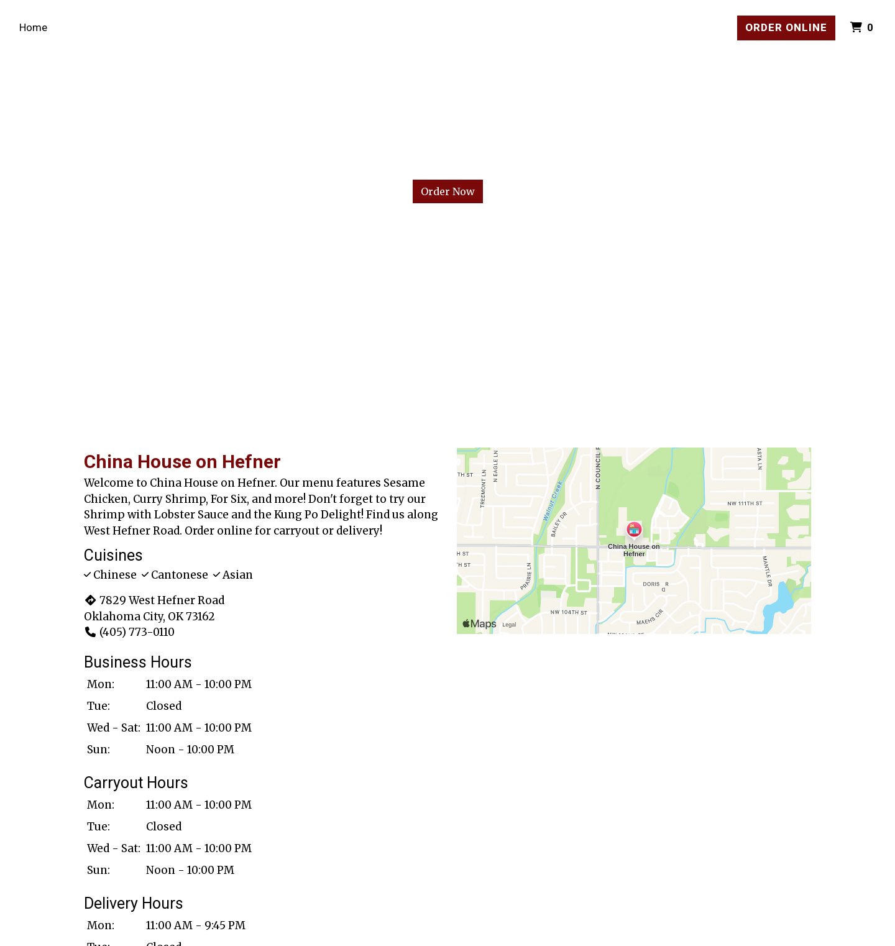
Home (33, 27)
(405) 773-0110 (129, 632)
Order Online (786, 27)
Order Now (448, 191)
